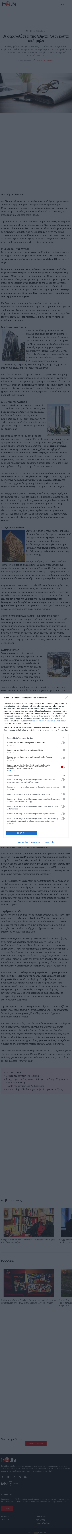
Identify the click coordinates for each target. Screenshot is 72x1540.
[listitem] (36, 738)
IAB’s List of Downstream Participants (45, 721)
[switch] (63, 743)
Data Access (35, 842)
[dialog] (36, 770)
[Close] (67, 698)
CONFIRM (21, 833)
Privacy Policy (49, 842)
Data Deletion (23, 842)
